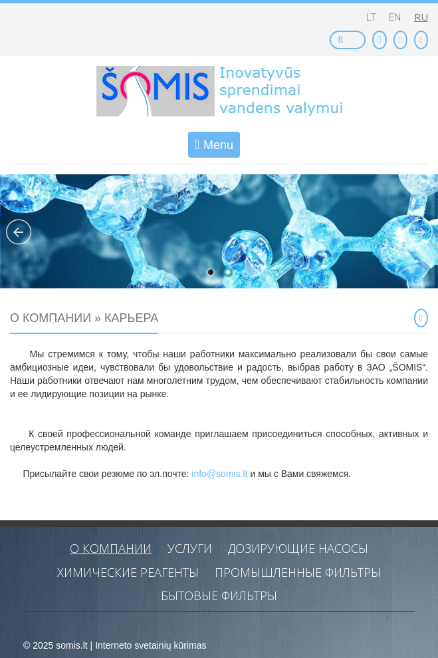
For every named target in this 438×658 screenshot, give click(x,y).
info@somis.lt (220, 473)
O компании (111, 548)
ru (421, 16)
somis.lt (71, 645)
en (395, 16)
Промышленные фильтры (298, 572)
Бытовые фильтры (219, 595)
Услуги (189, 548)
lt (371, 16)
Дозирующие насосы (298, 548)
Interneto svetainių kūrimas (150, 645)
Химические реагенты (128, 572)
